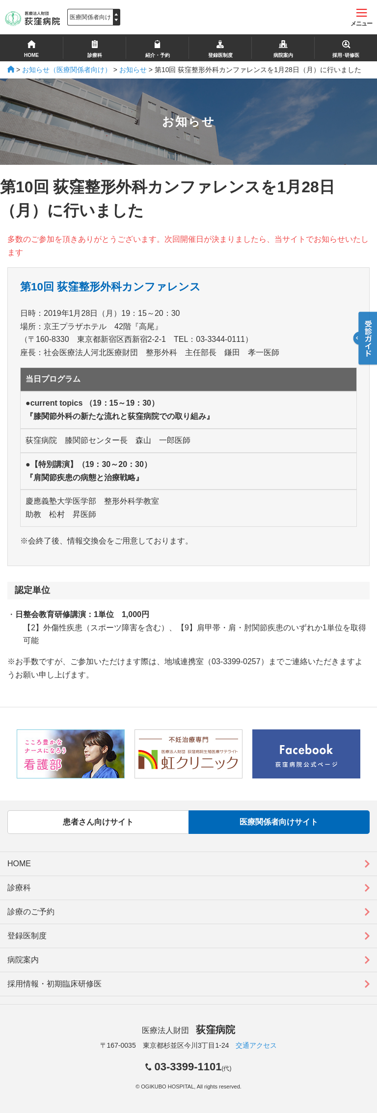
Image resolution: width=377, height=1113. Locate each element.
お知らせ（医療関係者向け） (66, 70)
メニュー (361, 18)
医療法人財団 (188, 1030)
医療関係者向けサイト (279, 822)
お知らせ (133, 70)
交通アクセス (256, 1045)
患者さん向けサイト (98, 822)
